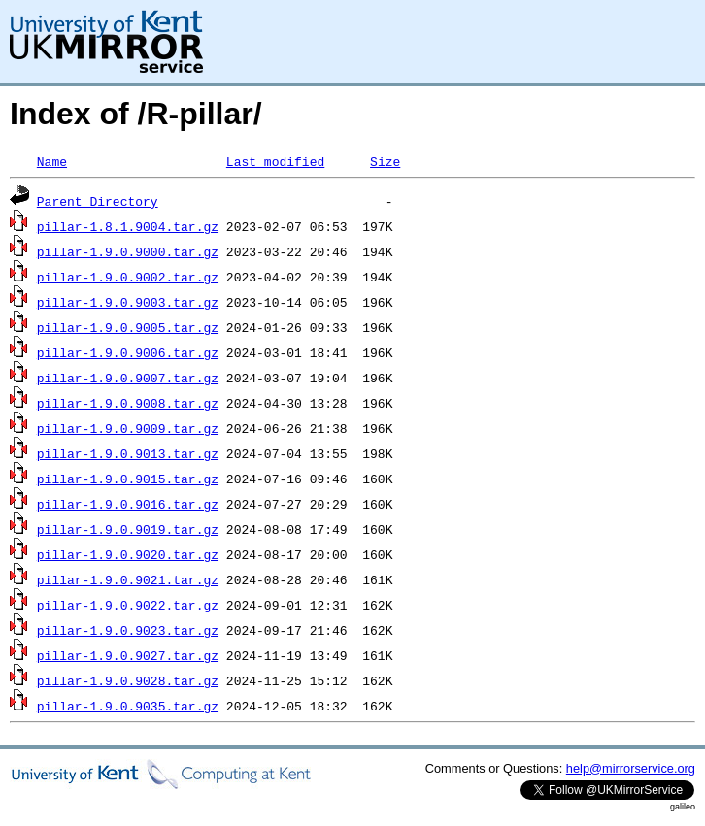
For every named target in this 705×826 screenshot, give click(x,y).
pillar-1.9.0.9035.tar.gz (127, 705)
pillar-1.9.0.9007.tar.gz (127, 377)
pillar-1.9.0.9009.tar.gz (127, 428)
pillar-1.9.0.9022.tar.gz (127, 604)
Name (52, 161)
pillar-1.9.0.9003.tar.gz (127, 302)
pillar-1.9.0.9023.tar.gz (127, 630)
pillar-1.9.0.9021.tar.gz (127, 579)
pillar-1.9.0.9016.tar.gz (127, 503)
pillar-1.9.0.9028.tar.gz (127, 680)
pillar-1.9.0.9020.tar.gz (127, 554)
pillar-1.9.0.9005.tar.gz (127, 327)
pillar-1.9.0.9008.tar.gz (127, 403)
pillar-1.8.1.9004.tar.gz (127, 226)
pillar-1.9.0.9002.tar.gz (127, 276)
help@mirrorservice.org (630, 768)
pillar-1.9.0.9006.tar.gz (127, 352)
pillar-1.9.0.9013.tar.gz (127, 453)
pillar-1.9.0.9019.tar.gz (127, 529)
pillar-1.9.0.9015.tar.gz (127, 478)
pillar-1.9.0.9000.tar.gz (127, 251)
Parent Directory (97, 201)
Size (385, 161)
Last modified (275, 161)
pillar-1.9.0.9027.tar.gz (127, 655)
